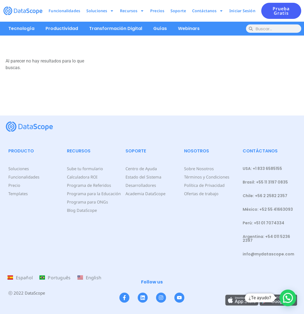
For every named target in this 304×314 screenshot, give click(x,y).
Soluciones (100, 11)
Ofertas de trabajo (201, 193)
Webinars (189, 28)
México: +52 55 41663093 (268, 209)
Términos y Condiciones (206, 176)
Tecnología (21, 28)
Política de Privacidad (204, 185)
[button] (288, 298)
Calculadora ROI (82, 176)
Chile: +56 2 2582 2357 (265, 196)
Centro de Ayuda (141, 168)
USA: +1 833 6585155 (262, 168)
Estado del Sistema (143, 176)
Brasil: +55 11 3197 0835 (265, 182)
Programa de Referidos (88, 185)
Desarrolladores (140, 185)
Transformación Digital (115, 28)
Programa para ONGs (87, 201)
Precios (157, 10)
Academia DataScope (145, 193)
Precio (14, 185)
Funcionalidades (64, 10)
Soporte (178, 10)
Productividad (62, 28)
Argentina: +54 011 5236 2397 (266, 238)
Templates (17, 193)
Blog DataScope (81, 210)
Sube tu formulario (84, 168)
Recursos (132, 11)
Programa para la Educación (93, 193)
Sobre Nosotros (198, 168)
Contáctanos (207, 11)
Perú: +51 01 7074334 (263, 223)
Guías (160, 28)
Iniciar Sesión (242, 10)
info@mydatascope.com (268, 254)
